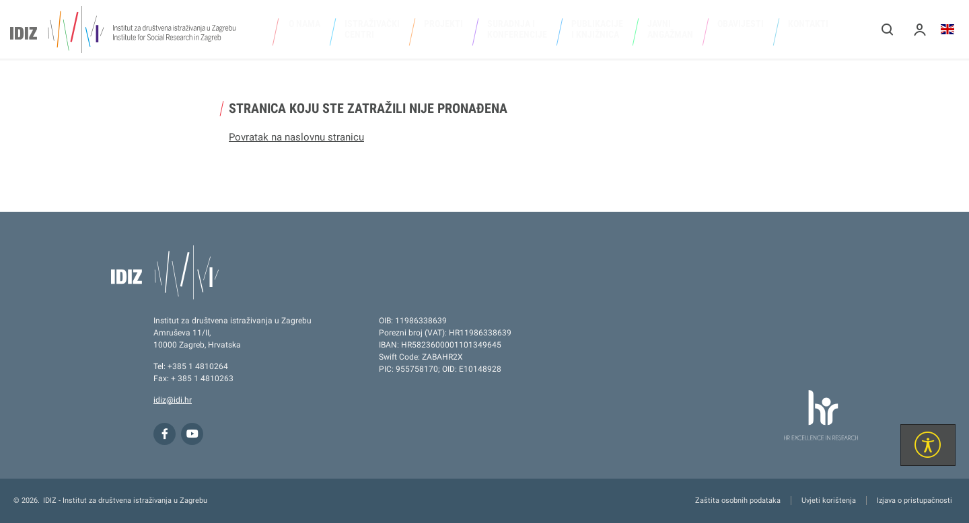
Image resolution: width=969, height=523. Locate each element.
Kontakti (808, 23)
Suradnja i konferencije (517, 29)
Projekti (443, 23)
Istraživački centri (372, 29)
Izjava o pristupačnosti (914, 500)
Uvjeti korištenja (828, 500)
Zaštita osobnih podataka (738, 500)
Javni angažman (670, 29)
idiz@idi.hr (172, 400)
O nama (304, 23)
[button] (887, 29)
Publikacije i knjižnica (597, 29)
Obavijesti (740, 23)
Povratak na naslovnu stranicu (296, 137)
